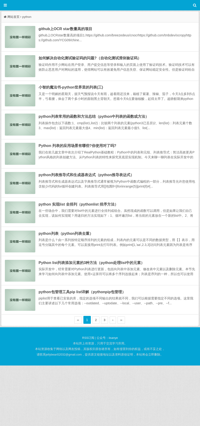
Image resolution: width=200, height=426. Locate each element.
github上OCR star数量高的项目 (74, 29)
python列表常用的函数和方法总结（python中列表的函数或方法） (102, 135)
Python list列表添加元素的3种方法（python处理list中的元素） (100, 312)
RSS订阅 (88, 398)
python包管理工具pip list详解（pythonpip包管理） (90, 347)
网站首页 (13, 17)
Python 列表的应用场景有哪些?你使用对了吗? (86, 170)
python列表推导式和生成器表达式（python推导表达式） (94, 206)
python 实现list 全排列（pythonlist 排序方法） (87, 241)
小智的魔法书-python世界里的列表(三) (79, 100)
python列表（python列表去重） (74, 276)
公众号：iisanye (107, 398)
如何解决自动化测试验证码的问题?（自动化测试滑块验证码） (98, 65)
